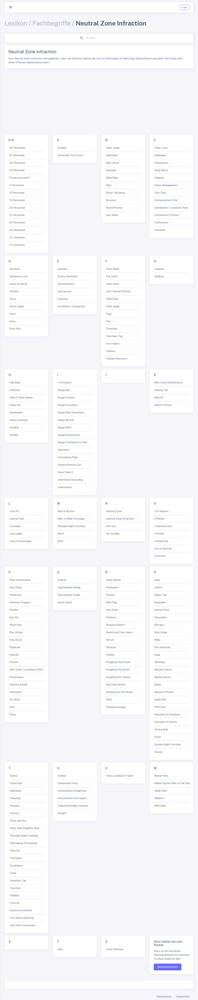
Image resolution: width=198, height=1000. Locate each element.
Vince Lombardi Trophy (119, 775)
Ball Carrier (112, 162)
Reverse (111, 647)
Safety (158, 587)
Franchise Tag (114, 336)
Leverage (15, 526)
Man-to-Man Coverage (71, 518)
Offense (159, 518)
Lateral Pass (16, 518)
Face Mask (112, 268)
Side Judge (160, 632)
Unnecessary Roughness (72, 790)
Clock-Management (166, 185)
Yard (60, 949)
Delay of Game (18, 283)
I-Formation (64, 382)
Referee (111, 617)
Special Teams (163, 669)
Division (13, 291)
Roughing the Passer (118, 677)
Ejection (62, 268)
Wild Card (160, 805)
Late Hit (14, 511)
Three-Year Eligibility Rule (24, 828)
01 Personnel (16, 155)
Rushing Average (116, 707)
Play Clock (15, 639)
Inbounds (63, 449)
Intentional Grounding (70, 479)
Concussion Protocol (166, 215)
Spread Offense (164, 692)
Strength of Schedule (167, 714)
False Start (176, 58)
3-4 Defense (17, 237)
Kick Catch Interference (168, 382)
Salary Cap (160, 594)
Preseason (15, 692)
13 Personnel (17, 200)
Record (110, 594)
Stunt (157, 736)
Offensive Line (163, 526)
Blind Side (112, 177)
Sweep (158, 751)
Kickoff (158, 397)
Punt (12, 707)
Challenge (160, 155)
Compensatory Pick (165, 200)
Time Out (14, 850)
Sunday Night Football (167, 744)
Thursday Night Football (23, 835)
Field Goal (112, 298)
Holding (14, 427)
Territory (14, 813)
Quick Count (65, 602)
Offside (159, 533)
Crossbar (159, 229)
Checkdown (161, 162)
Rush (109, 699)
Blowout (111, 200)
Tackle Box (15, 783)
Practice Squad (18, 684)
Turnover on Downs (20, 910)
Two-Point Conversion (22, 925)
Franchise (111, 328)
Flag (108, 313)
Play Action (16, 632)
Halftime (14, 390)
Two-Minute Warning (21, 917)
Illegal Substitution (69, 434)
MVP (60, 541)
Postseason (16, 677)
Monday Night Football (71, 526)
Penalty (13, 609)
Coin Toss (160, 192)
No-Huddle (112, 533)
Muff (61, 533)
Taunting (14, 805)
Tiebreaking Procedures (23, 843)
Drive (12, 321)
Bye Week (112, 215)
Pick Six (13, 617)
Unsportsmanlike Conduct (73, 805)
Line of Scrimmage (107, 58)
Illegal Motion (66, 420)
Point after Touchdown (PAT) (26, 669)
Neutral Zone (22, 58)
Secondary (160, 617)
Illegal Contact (66, 397)
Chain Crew (161, 147)
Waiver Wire (161, 775)
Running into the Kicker (119, 692)
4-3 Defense (17, 244)
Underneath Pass (68, 783)
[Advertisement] (99, 100)
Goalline (159, 268)
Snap (132, 58)
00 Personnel (17, 147)
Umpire (62, 775)
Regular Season (115, 624)
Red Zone (112, 609)
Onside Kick (161, 541)
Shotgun (159, 624)
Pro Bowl (14, 699)
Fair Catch (112, 276)
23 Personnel (17, 229)
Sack (157, 579)
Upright (62, 813)
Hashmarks (16, 412)
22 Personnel (17, 222)
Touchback (15, 858)
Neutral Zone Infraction (120, 518)
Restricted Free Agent (119, 632)
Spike (157, 684)
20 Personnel (17, 207)
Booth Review (114, 207)
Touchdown (16, 865)
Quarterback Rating (69, 587)
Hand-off (15, 405)
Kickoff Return (163, 405)
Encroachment (66, 283)
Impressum (182, 996)
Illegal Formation (68, 405)
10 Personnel (16, 170)
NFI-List (111, 526)
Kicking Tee (161, 390)
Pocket (13, 662)
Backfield (111, 155)
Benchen (111, 170)
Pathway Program (19, 602)
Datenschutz (163, 996)
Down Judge (16, 306)
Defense (14, 268)
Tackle (13, 775)
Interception (65, 487)
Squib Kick (160, 699)
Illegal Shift (64, 427)
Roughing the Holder (118, 662)
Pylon (12, 714)
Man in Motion (66, 511)
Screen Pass (161, 609)
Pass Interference (20, 579)
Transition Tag (17, 880)
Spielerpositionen (167, 966)
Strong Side (161, 729)
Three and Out (17, 820)
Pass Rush (15, 587)
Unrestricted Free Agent (72, 798)
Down (12, 298)
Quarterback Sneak (69, 594)
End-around (64, 291)
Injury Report (65, 472)
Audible (62, 147)
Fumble (110, 351)
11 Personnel (16, 185)
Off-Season (161, 511)
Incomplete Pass (68, 457)
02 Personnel (17, 162)
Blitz (108, 185)
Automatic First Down (70, 155)
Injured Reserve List (69, 464)
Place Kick (15, 624)
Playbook (14, 647)
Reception (112, 587)
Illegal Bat (64, 390)
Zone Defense (114, 949)
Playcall (14, 654)
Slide (157, 639)
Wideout (159, 798)
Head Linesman (18, 420)
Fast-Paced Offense (118, 291)
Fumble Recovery (116, 358)
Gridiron (159, 276)
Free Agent (113, 343)
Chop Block (161, 170)
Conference (161, 222)
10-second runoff (19, 177)
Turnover (14, 902)
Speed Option (162, 677)
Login (184, 7)
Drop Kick (15, 328)
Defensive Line (18, 276)
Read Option (113, 579)
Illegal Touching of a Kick (72, 442)
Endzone (63, 298)
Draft (12, 313)
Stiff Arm (160, 707)
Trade (12, 873)
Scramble (160, 602)
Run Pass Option (116, 684)
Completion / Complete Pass (171, 207)
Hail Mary (15, 382)
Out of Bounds (163, 548)
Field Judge (113, 306)
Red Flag (111, 602)
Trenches (14, 888)
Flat (108, 321)
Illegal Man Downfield (71, 412)
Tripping (14, 895)
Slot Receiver (162, 647)
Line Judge (15, 533)
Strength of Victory (165, 721)
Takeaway (15, 790)
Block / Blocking (115, 192)
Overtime (159, 555)
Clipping (159, 177)
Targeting (15, 798)
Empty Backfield (67, 276)
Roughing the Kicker (118, 669)
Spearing (159, 662)
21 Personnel (16, 215)
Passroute (15, 594)
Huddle (13, 434)
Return (110, 639)
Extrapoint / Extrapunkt (71, 306)
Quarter (62, 579)
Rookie (110, 654)
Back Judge (113, 147)
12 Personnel (16, 192)
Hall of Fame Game (21, 397)
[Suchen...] (101, 38)
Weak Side (160, 790)
